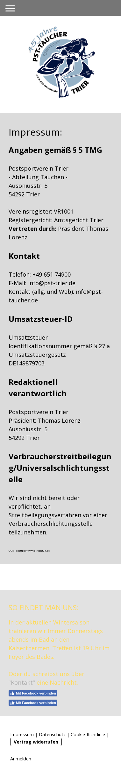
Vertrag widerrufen (36, 742)
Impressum (22, 734)
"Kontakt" (22, 682)
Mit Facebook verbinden (33, 693)
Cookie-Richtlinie (88, 734)
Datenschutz (52, 734)
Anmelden (20, 759)
